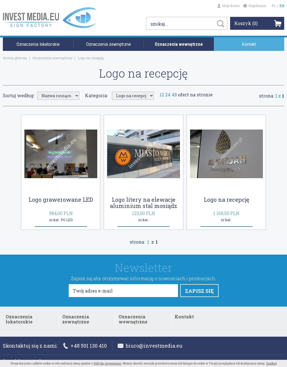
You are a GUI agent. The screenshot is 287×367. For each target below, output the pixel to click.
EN (281, 5)
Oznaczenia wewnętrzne (179, 44)
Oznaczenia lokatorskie (38, 44)
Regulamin (254, 5)
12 (161, 95)
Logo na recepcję (226, 199)
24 (167, 95)
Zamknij (271, 363)
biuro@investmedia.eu (150, 345)
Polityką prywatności (107, 363)
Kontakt (249, 44)
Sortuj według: (18, 95)
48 (174, 95)
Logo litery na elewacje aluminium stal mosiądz (143, 202)
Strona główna (15, 58)
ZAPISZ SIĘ (199, 290)
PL (274, 5)
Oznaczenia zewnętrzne (108, 44)
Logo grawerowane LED (61, 199)
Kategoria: (96, 95)
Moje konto (228, 5)
